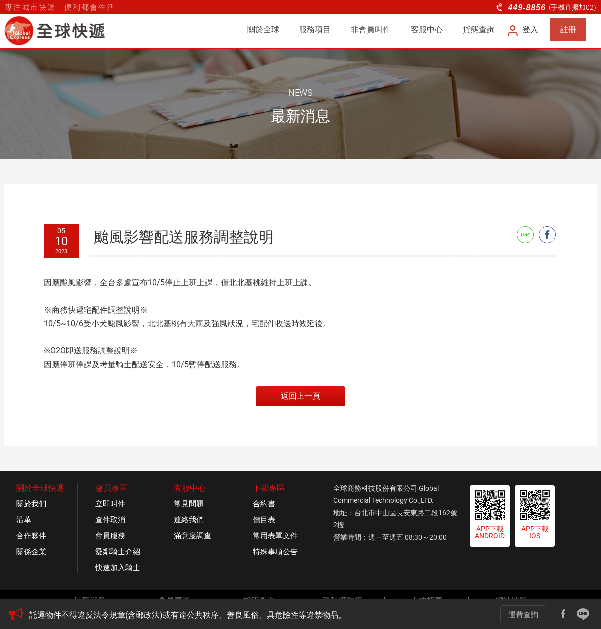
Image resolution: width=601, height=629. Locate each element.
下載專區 (269, 488)
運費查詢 (523, 614)
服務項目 (315, 29)
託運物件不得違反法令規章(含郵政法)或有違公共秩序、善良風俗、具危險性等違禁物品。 (187, 615)
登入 (523, 29)
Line (525, 234)
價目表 (264, 519)
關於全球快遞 (40, 488)
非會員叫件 (371, 29)
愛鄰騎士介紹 (117, 551)
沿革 (23, 519)
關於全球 (263, 29)
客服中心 (427, 29)
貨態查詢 (479, 29)
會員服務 (110, 535)
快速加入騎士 (117, 567)
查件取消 (110, 519)
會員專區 (111, 488)
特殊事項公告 (275, 551)
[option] (248, 615)
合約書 (264, 503)
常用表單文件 (275, 535)
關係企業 (31, 551)
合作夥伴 (31, 535)
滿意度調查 (192, 535)
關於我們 (31, 503)
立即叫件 (110, 503)
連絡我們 (189, 519)
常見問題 (189, 503)
